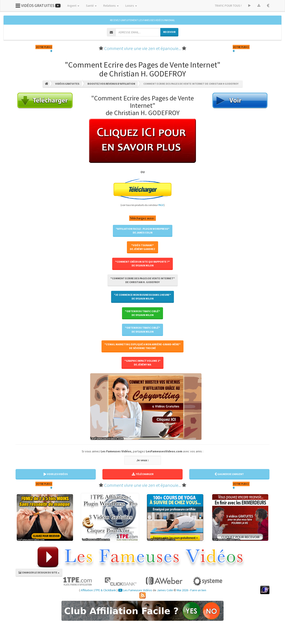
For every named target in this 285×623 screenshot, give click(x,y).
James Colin (165, 590)
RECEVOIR (169, 32)
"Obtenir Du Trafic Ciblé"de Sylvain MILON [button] (142, 313)
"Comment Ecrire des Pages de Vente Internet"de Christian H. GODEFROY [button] (142, 280)
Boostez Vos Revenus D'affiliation (111, 83)
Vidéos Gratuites (67, 83)
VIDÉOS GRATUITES (38, 5)
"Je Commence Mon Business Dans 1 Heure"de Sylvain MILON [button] (142, 296)
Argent (73, 6)
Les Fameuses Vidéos (135, 590)
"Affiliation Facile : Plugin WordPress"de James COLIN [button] (142, 230)
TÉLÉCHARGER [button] (142, 474)
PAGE (161, 205)
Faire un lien (198, 590)
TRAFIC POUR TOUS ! (228, 6)
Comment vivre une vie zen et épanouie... (142, 48)
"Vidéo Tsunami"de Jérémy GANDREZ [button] (142, 247)
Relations (111, 6)
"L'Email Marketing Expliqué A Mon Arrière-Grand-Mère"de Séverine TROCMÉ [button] (142, 346)
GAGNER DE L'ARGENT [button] (229, 474)
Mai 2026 (182, 590)
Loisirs (131, 6)
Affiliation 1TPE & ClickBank (98, 590)
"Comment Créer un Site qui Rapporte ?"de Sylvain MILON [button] (142, 263)
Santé (91, 6)
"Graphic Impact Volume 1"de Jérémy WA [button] (142, 362)
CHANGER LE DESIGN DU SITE (38, 572)
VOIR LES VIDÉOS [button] (56, 474)
